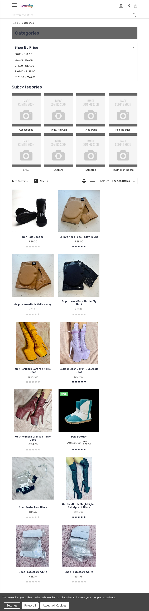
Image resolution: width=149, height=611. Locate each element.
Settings (12, 605)
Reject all (30, 605)
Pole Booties (123, 129)
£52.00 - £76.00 (24, 60)
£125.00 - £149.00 (25, 77)
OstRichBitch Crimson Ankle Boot (31, 365)
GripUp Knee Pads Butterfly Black (31, 300)
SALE (26, 170)
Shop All (58, 170)
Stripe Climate (87, 481)
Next (44, 181)
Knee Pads (90, 129)
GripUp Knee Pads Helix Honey (117, 236)
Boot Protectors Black (117, 366)
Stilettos (90, 170)
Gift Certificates (88, 476)
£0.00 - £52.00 (23, 54)
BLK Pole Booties (31, 237)
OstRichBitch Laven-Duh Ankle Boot (117, 300)
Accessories (26, 129)
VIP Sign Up (86, 486)
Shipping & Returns (90, 491)
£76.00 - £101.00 (24, 66)
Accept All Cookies (54, 605)
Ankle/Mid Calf (58, 129)
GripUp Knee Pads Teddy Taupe (74, 236)
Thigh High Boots (123, 170)
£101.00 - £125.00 (25, 71)
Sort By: (104, 181)
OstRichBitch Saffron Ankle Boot (74, 300)
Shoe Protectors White (117, 431)
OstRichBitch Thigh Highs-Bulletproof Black (31, 430)
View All (19, 545)
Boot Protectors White (74, 431)
